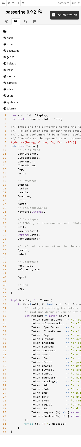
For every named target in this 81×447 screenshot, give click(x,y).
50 (4, 304)
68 (4, 373)
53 (4, 315)
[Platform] (15, 3)
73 (4, 393)
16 (4, 173)
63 (4, 354)
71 (4, 385)
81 (4, 423)
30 (4, 227)
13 (4, 161)
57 (4, 331)
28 (4, 219)
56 (4, 327)
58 (4, 335)
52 (4, 312)
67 (4, 369)
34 (4, 242)
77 (4, 408)
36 (4, 250)
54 (4, 319)
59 (4, 339)
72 (4, 389)
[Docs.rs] (3, 3)
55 (4, 323)
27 (4, 215)
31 (4, 231)
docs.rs (62, 3)
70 (4, 381)
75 (4, 400)
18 (4, 181)
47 (4, 292)
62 (4, 350)
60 (4, 342)
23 (4, 200)
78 (4, 412)
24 (4, 204)
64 (4, 358)
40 (4, 265)
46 (4, 288)
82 (4, 427)
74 (4, 396)
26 (4, 211)
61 (4, 346)
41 (4, 269)
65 (4, 362)
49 (4, 300)
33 (4, 238)
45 (4, 285)
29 (4, 223)
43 (4, 277)
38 (4, 258)
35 (4, 246)
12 (4, 157)
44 (4, 281)
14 (4, 165)
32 (4, 235)
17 (4, 177)
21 (4, 192)
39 (4, 261)
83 (4, 431)
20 (4, 188)
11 (4, 153)
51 (4, 308)
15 (4, 169)
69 (4, 377)
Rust (73, 3)
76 (4, 404)
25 (4, 208)
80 (4, 420)
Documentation (64, 15)
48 (4, 296)
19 (4, 184)
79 (4, 416)
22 (4, 196)
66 (4, 366)
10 (4, 150)
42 (4, 273)
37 (4, 254)
